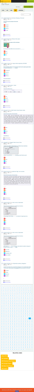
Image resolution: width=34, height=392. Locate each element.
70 (1, 292)
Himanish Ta (6, 110)
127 (19, 297)
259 (12, 311)
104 (1, 295)
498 (10, 337)
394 (12, 326)
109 (12, 295)
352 (19, 321)
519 (23, 339)
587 (8, 347)
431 (27, 329)
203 (21, 305)
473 (21, 334)
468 (10, 334)
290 (14, 315)
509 (1, 339)
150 (3, 300)
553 (31, 342)
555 (3, 344)
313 (31, 316)
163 (31, 300)
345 (3, 321)
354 (23, 321)
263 (21, 311)
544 (12, 342)
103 (31, 293)
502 (19, 337)
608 (21, 349)
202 (19, 305)
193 (31, 303)
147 (29, 298)
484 (12, 336)
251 (27, 310)
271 (6, 313)
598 (31, 347)
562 (19, 344)
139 (12, 298)
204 (23, 305)
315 (3, 318)
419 (1, 329)
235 (25, 308)
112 (19, 295)
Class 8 (10, 264)
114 (23, 295)
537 (29, 341)
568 (31, 344)
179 (1, 303)
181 (6, 303)
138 (10, 298)
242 (8, 310)
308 (21, 316)
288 (10, 315)
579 (23, 346)
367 (19, 323)
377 (8, 324)
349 (12, 321)
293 (21, 315)
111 (16, 295)
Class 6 (10, 203)
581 (27, 346)
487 (19, 336)
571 (6, 346)
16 (27, 285)
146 (27, 298)
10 (16, 285)
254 (1, 311)
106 (6, 295)
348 (10, 321)
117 (29, 295)
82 (23, 292)
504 (23, 337)
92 (10, 293)
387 (29, 324)
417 (29, 328)
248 (21, 310)
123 (10, 297)
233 (21, 308)
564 (23, 344)
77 (14, 292)
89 (5, 293)
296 (27, 315)
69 (30, 290)
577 (19, 346)
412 (19, 328)
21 (5, 287)
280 (25, 313)
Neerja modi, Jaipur (16, 38)
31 (23, 287)
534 (23, 341)
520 (25, 339)
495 (3, 337)
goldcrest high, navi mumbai (18, 171)
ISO (7, 10)
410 (14, 328)
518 (21, 339)
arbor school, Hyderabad (17, 202)
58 (10, 290)
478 (31, 334)
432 (29, 329)
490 (25, 336)
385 (25, 324)
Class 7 (10, 19)
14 (23, 285)
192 (29, 303)
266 (27, 311)
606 (16, 349)
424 (12, 329)
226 (6, 308)
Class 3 (10, 86)
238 (31, 308)
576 (16, 346)
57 (8, 290)
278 (21, 313)
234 (23, 308)
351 (16, 321)
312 (29, 316)
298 (31, 315)
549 (23, 342)
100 (25, 293)
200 (14, 305)
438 (10, 331)
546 (16, 342)
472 (19, 334)
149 (1, 300)
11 (18, 285)
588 (10, 347)
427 (19, 329)
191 (27, 303)
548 (21, 342)
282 (29, 313)
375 (3, 324)
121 (6, 297)
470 (14, 334)
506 (27, 337)
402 (29, 326)
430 (25, 329)
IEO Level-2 (4, 368)
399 (23, 326)
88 (3, 293)
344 (1, 321)
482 (8, 336)
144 (23, 298)
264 (23, 311)
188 (21, 303)
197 (8, 305)
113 (21, 295)
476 (27, 334)
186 (16, 303)
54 (3, 290)
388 (31, 324)
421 (6, 329)
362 (8, 323)
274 (12, 313)
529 (12, 341)
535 (25, 341)
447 (29, 331)
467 (8, 334)
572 (8, 346)
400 (25, 326)
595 (25, 347)
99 (23, 293)
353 (21, 321)
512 (8, 339)
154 (12, 300)
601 (6, 349)
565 (25, 344)
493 (31, 336)
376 (6, 324)
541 (6, 342)
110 (14, 295)
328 (31, 318)
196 (6, 305)
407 (8, 328)
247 (19, 310)
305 (14, 316)
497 (8, 337)
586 (6, 347)
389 (1, 326)
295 (25, 315)
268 (31, 311)
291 (16, 315)
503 (21, 337)
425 (14, 329)
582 (29, 346)
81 (21, 292)
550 (25, 342)
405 (3, 328)
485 (14, 336)
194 (1, 305)
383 (21, 324)
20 (3, 287)
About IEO (4, 356)
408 (10, 328)
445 (25, 331)
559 (12, 344)
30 (21, 287)
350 (14, 321)
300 (3, 316)
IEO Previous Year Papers (8, 361)
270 (3, 313)
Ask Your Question (28, 6)
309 (23, 316)
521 (27, 339)
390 (3, 326)
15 (25, 285)
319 (12, 318)
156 (16, 300)
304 (12, 316)
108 (10, 295)
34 (28, 287)
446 (27, 331)
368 (21, 323)
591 (16, 347)
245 (14, 310)
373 (31, 323)
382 (19, 324)
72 (5, 292)
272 (8, 313)
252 (29, 310)
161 (27, 300)
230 (14, 308)
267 (29, 311)
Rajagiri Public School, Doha (16, 142)
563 (21, 344)
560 (14, 344)
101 (27, 293)
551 (27, 342)
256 (6, 311)
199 (12, 305)
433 (31, 329)
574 (12, 346)
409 (12, 328)
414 (23, 328)
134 (1, 298)
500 (14, 337)
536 (27, 341)
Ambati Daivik (6, 18)
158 (21, 300)
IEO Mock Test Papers (7, 366)
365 (14, 323)
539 (1, 342)
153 (10, 300)
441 (16, 331)
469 (12, 334)
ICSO (3, 10)
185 (14, 303)
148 (31, 298)
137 (8, 298)
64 (21, 290)
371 (27, 323)
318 (10, 318)
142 (19, 298)
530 (14, 341)
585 (3, 347)
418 (31, 328)
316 (6, 318)
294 (23, 315)
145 (25, 298)
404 (1, 328)
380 (14, 324)
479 (1, 336)
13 (21, 285)
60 (14, 290)
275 (14, 313)
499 (12, 337)
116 (27, 295)
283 (31, 313)
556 (6, 344)
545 (14, 342)
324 (23, 318)
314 (1, 318)
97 (19, 293)
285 (3, 315)
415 (25, 328)
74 (8, 292)
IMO (11, 10)
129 (23, 297)
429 (23, 329)
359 (1, 323)
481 (6, 336)
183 (10, 303)
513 (10, 339)
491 (27, 336)
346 (6, 321)
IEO (15, 10)
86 (30, 292)
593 (21, 347)
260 (14, 311)
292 (19, 315)
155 (14, 300)
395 (14, 326)
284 (1, 315)
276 (16, 313)
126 (16, 297)
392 (8, 326)
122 (8, 297)
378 (10, 324)
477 (29, 334)
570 (3, 346)
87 (1, 293)
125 (14, 297)
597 (29, 347)
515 (14, 339)
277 (19, 313)
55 (5, 290)
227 (8, 308)
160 (25, 300)
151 (6, 300)
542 (8, 342)
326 (27, 318)
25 (12, 287)
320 (14, 318)
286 (6, 315)
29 (19, 287)
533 (21, 341)
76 (12, 292)
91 (8, 293)
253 (31, 310)
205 (25, 305)
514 (12, 339)
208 (31, 305)
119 (1, 297)
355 (25, 321)
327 (29, 318)
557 (8, 344)
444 (23, 331)
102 (29, 293)
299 (1, 316)
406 (6, 328)
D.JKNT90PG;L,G (18, 124)
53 (1, 290)
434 (1, 331)
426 (16, 329)
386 (27, 324)
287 (8, 315)
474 (23, 334)
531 (16, 341)
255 (3, 311)
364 (12, 323)
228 (10, 308)
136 (6, 298)
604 (12, 349)
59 (12, 290)
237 (29, 308)
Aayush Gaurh (6, 38)
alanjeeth (5, 142)
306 (16, 316)
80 (19, 292)
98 (21, 293)
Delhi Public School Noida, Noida (18, 110)
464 (1, 334)
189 (23, 303)
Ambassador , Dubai (12, 85)
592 (19, 347)
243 (10, 310)
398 (21, 326)
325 (25, 318)
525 (3, 341)
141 (16, 298)
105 (3, 295)
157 (19, 300)
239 (1, 310)
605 (14, 349)
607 (19, 349)
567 (29, 344)
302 (8, 316)
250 (25, 310)
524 (1, 341)
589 (12, 347)
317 (8, 318)
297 (29, 315)
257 (8, 311)
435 (3, 331)
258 (10, 311)
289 (12, 315)
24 (10, 287)
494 (1, 337)
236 (27, 308)
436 (6, 331)
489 (23, 336)
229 (12, 308)
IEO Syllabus (5, 358)
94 (14, 293)
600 (3, 349)
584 (1, 347)
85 (28, 292)
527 (8, 341)
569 (1, 346)
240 (3, 310)
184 (12, 303)
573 (10, 346)
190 (25, 303)
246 (16, 310)
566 (27, 344)
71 (3, 292)
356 (27, 321)
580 (25, 346)
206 (27, 305)
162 (29, 300)
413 (21, 328)
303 (10, 316)
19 (1, 287)
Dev (4, 85)
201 (16, 305)
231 (16, 308)
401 (27, 326)
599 (1, 349)
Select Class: (18, 6)
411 (16, 328)
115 (25, 295)
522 (29, 339)
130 (25, 297)
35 (30, 287)
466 (6, 334)
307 (19, 316)
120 (3, 297)
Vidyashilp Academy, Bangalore (19, 263)
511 (6, 339)
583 (31, 346)
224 (1, 308)
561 (16, 344)
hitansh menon (7, 171)
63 (19, 290)
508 (31, 337)
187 (19, 303)
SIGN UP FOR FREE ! (30, 1)
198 (10, 305)
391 (6, 326)
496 (6, 337)
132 (29, 297)
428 (21, 329)
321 (16, 318)
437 (8, 331)
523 (31, 339)
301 (6, 316)
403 (31, 326)
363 (10, 323)
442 (19, 331)
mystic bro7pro (7, 202)
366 (16, 323)
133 (31, 297)
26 (14, 287)
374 (1, 324)
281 (27, 313)
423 (10, 329)
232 (19, 308)
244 (12, 310)
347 (8, 321)
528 (10, 341)
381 (16, 324)
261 (16, 311)
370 (25, 323)
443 (21, 331)
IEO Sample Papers (7, 363)
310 (25, 316)
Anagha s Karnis (7, 63)
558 (10, 344)
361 (6, 323)
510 (3, 339)
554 (1, 344)
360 (3, 323)
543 (10, 342)
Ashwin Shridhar (7, 263)
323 (21, 318)
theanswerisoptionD (18, 72)
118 (31, 295)
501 (16, 337)
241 (6, 310)
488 (21, 336)
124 (12, 297)
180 (3, 303)
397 (19, 326)
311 (27, 316)
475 (25, 334)
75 (10, 292)
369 (23, 323)
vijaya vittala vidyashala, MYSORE (20, 63)
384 (23, 324)
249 (23, 310)
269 (1, 313)
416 (27, 328)
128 (21, 297)
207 (29, 305)
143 (21, 298)
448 (31, 331)
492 (29, 336)
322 (19, 318)
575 (14, 346)
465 (3, 334)
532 (19, 341)
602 (8, 349)
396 (16, 326)
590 (14, 347)
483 (10, 336)
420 (3, 329)
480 (3, 336)
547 (19, 342)
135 (3, 298)
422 (8, 329)
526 (6, 341)
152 (8, 300)
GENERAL (21, 10)
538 (31, 341)
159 (23, 300)
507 (29, 337)
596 (27, 347)
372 (29, 323)
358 (31, 321)
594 (23, 347)
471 (16, 334)
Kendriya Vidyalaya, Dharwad (18, 18)
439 (12, 331)
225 (3, 308)
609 (23, 349)
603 (10, 349)
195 (3, 305)
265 (25, 311)
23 (8, 287)
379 (12, 324)
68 (28, 290)
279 (23, 313)
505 (25, 337)
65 (23, 290)
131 (27, 297)
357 (29, 321)
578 (21, 346)
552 (29, 342)
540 (3, 342)
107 (8, 295)
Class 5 (10, 143)
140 (14, 298)
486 (16, 336)
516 (16, 339)
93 (12, 293)
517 (19, 339)
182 (8, 303)
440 (14, 331)
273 (10, 313)
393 (10, 326)
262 (19, 311)
